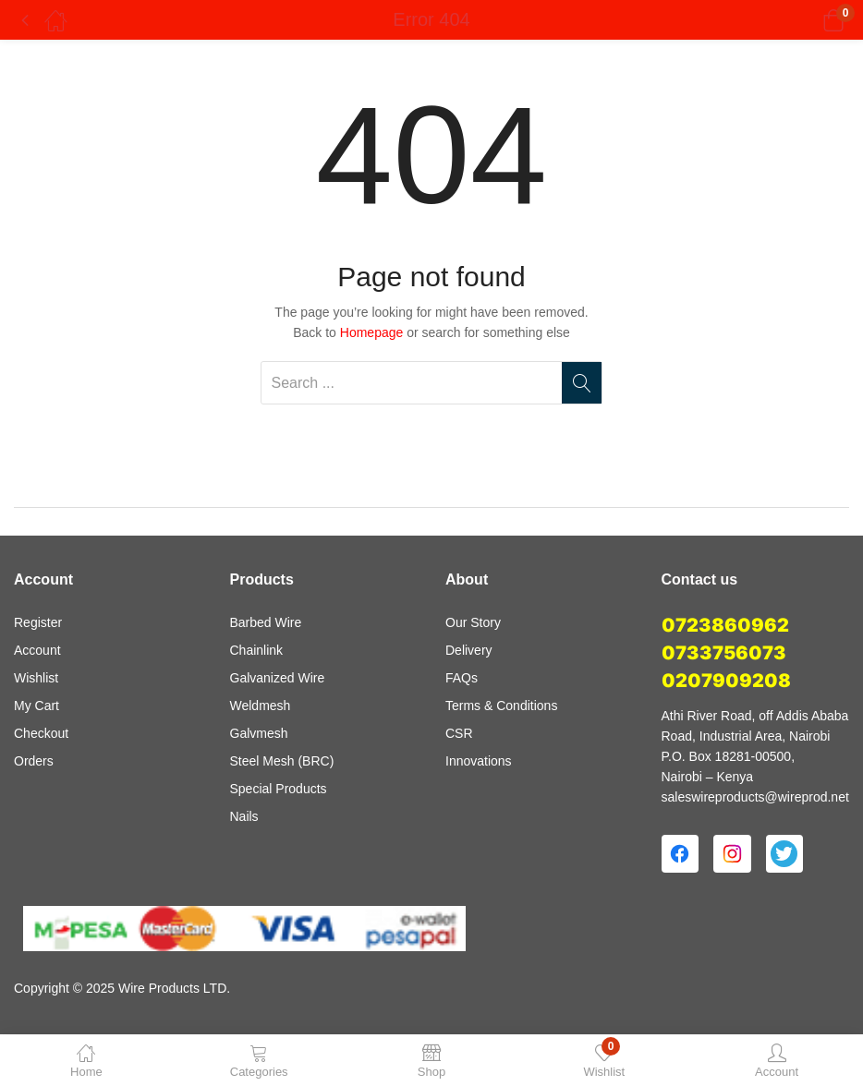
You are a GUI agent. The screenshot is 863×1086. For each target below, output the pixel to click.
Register (38, 622)
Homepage (372, 332)
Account (37, 650)
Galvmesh (259, 733)
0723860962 (725, 625)
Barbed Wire (266, 622)
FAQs (461, 677)
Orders (34, 761)
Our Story (473, 622)
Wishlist (36, 677)
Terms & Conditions (501, 705)
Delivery (468, 650)
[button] (810, 20)
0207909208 (726, 681)
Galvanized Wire (277, 677)
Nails (244, 816)
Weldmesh (260, 705)
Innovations (478, 761)
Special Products (278, 788)
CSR (459, 733)
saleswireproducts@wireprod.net (755, 797)
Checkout (41, 733)
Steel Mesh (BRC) (282, 761)
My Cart (36, 705)
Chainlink (257, 650)
